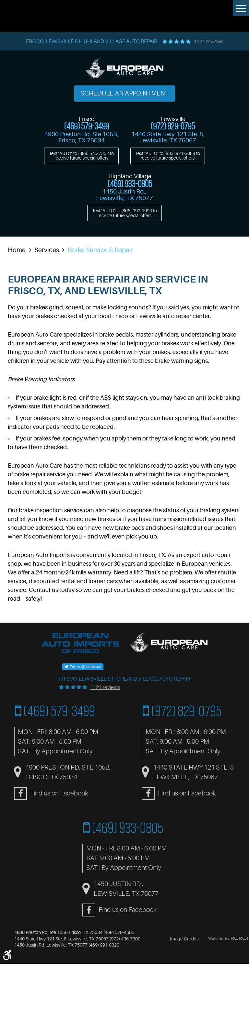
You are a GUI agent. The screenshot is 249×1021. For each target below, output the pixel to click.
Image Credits (184, 938)
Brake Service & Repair (100, 250)
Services (46, 250)
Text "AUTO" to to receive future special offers (81, 156)
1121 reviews (208, 41)
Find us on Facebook (59, 793)
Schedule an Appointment (124, 93)
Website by (228, 938)
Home (17, 250)
